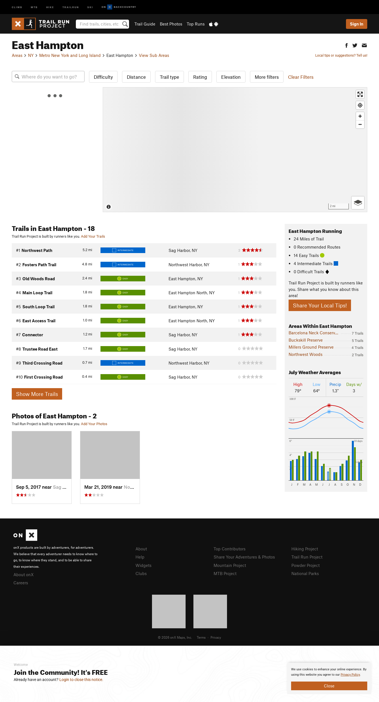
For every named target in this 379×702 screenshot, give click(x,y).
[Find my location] (360, 105)
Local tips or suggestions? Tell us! (341, 55)
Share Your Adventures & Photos (244, 556)
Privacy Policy (350, 674)
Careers (20, 582)
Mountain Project (230, 565)
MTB (34, 7)
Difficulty (103, 77)
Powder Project (305, 565)
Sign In (356, 23)
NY (31, 55)
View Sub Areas (154, 55)
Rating (200, 77)
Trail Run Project (306, 556)
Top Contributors (229, 548)
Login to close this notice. (81, 679)
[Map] (235, 149)
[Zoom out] (360, 124)
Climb (17, 7)
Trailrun (70, 7)
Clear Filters (301, 77)
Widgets (143, 565)
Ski (90, 7)
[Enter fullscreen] (360, 94)
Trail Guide (144, 23)
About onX (23, 574)
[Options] (358, 202)
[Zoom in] (360, 116)
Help (139, 556)
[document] (329, 678)
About (141, 548)
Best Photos (171, 23)
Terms (201, 637)
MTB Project (225, 573)
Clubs (141, 573)
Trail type (169, 77)
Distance (136, 77)
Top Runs (196, 23)
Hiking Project (304, 548)
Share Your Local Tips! (320, 305)
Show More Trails (37, 394)
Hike (50, 7)
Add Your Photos (94, 423)
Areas (17, 55)
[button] (346, 44)
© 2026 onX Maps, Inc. (175, 637)
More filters (267, 77)
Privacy (215, 637)
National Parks (305, 573)
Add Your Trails (93, 236)
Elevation (231, 77)
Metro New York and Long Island (70, 55)
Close (329, 685)
